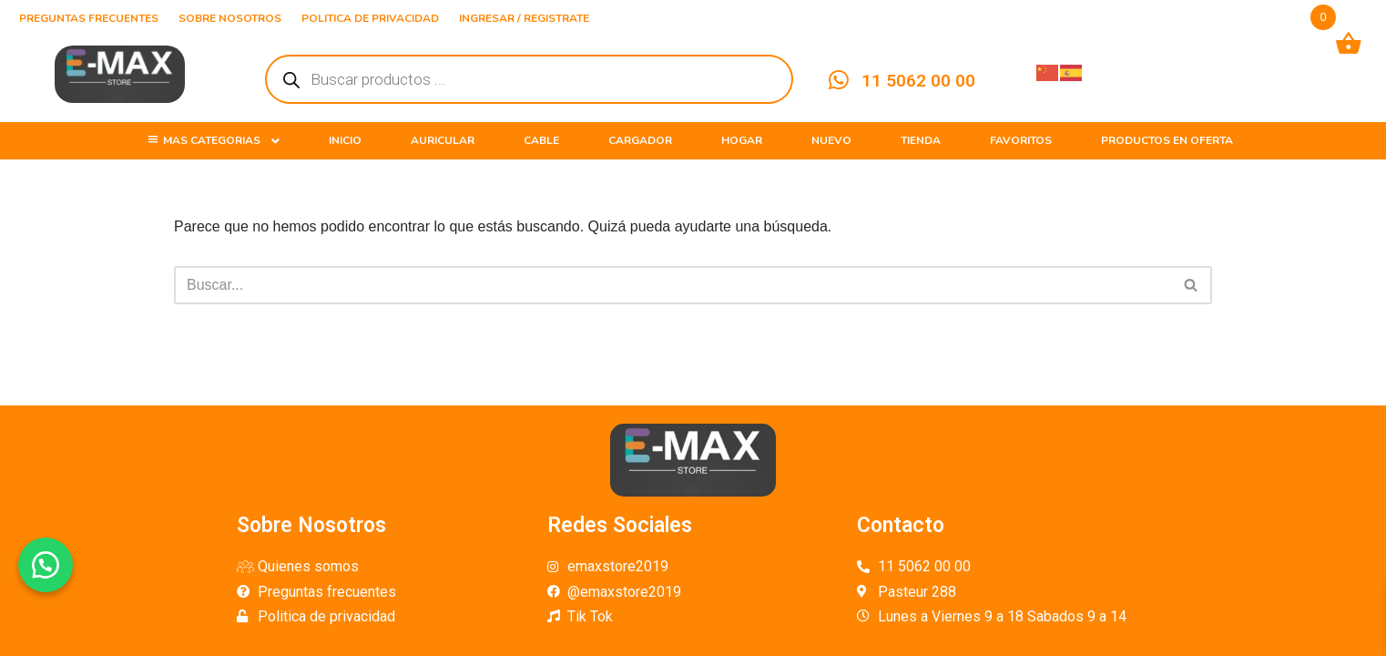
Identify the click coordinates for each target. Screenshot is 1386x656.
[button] (45, 565)
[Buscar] (672, 285)
